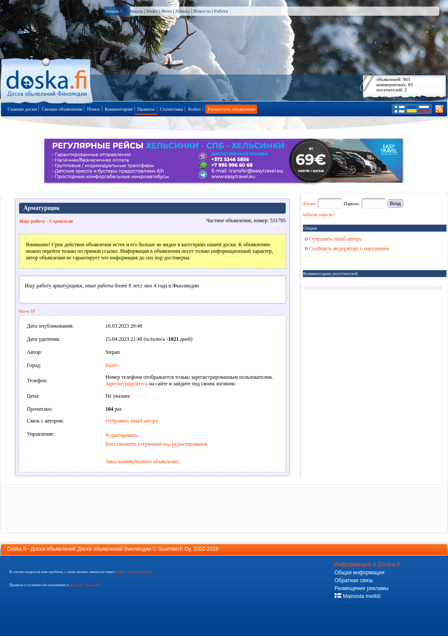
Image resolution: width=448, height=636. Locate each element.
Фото (166, 11)
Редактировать (122, 435)
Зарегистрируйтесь (127, 384)
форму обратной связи (133, 572)
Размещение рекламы (361, 588)
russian (114, 11)
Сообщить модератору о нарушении (347, 248)
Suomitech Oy (174, 549)
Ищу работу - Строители (46, 221)
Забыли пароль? (319, 214)
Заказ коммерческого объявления (142, 461)
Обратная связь (353, 580)
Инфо (152, 11)
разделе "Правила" (84, 585)
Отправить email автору (132, 421)
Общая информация (359, 573)
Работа (221, 11)
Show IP (27, 311)
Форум (136, 11)
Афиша (182, 11)
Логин (309, 203)
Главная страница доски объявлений (47, 79)
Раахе (112, 365)
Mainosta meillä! (357, 596)
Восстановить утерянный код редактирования (156, 444)
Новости (202, 11)
